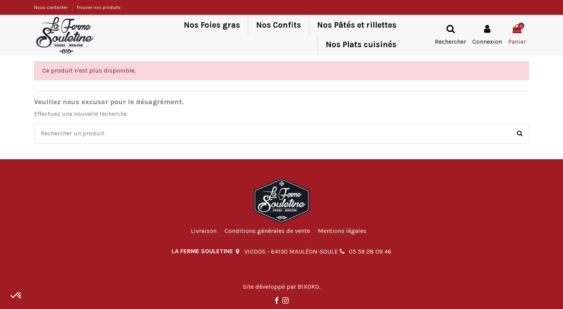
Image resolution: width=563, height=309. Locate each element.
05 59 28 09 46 (370, 251)
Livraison (204, 230)
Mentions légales (342, 230)
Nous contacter (51, 7)
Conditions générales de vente (267, 230)
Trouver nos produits (99, 7)
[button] (16, 295)
